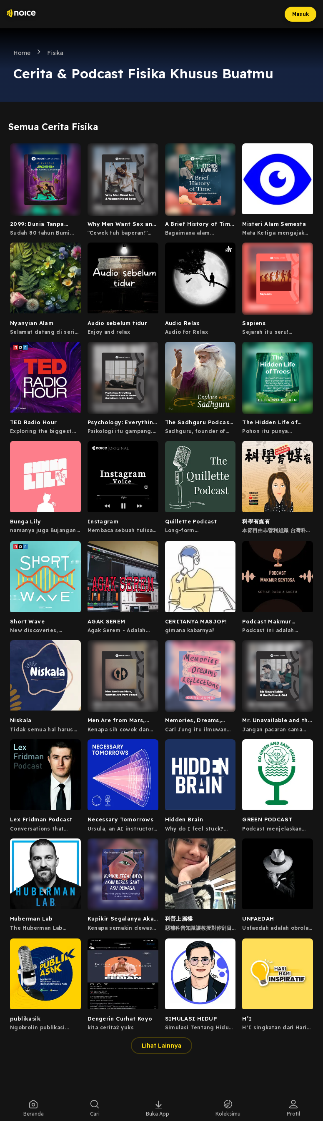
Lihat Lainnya (161, 1045)
